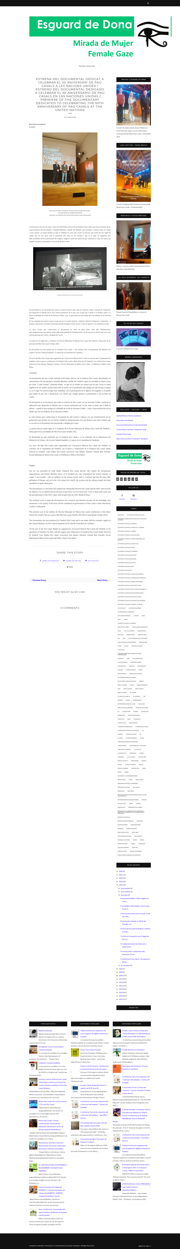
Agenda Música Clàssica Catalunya (128, 416)
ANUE (119, 631)
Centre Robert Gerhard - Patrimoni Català (131, 429)
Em (144, 696)
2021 (121, 969)
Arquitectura (142, 634)
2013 (121, 992)
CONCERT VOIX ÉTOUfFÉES (49, 1063)
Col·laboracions (137, 658)
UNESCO (133, 843)
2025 (121, 875)
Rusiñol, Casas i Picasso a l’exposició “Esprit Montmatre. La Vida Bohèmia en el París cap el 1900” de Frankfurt (136, 1034)
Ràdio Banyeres (136, 824)
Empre (128, 700)
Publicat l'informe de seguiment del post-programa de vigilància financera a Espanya (94, 1034)
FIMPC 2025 (121, 719)
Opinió (126, 772)
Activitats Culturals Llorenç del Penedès (130, 581)
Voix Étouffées (122, 851)
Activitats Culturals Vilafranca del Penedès (131, 600)
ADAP (143, 615)
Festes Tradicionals (134, 715)
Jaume (142, 738)
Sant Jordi (135, 832)
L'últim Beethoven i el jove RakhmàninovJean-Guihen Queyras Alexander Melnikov (136, 1187)
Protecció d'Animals (124, 817)
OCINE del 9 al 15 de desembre (133, 1050)
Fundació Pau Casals (123, 434)
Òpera (119, 772)
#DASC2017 (121, 515)
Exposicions (121, 715)
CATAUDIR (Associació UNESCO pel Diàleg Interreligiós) (130, 654)
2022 (121, 885)
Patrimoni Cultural (124, 787)
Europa (135, 711)
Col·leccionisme (122, 662)
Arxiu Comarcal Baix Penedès (127, 642)
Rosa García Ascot (123, 832)
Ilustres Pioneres (131, 738)
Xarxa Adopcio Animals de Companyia (129, 855)
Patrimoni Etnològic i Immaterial (128, 783)
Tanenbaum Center (124, 840)
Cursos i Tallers (131, 670)
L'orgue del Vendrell (124, 749)
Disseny (141, 681)
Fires (128, 719)
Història (120, 734)
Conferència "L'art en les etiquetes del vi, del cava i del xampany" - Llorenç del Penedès (94, 1104)
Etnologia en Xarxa (142, 707)
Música (120, 764)
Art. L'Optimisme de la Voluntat (137, 638)
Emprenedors (137, 700)
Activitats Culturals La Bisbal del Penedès (130, 574)
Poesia (131, 803)
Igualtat (120, 738)
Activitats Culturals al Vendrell (128, 551)
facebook (122, 497)
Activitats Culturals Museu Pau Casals (129, 585)
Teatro (142, 840)
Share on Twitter (73, 567)
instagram (133, 497)
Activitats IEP (121, 608)
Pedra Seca (121, 791)
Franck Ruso (122, 723)
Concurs (131, 666)
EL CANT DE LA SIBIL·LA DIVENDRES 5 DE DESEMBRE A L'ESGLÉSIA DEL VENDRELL (53, 1168)
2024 (121, 878)
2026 (121, 871)
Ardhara (120, 634)
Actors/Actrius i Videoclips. (126, 612)
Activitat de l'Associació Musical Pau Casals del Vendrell (132, 519)
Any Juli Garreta (129, 631)
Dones (132, 685)
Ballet (126, 646)
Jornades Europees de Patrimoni (128, 741)
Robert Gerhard (131, 828)
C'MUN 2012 (121, 649)
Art (119, 638)
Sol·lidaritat (138, 836)
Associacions (143, 642)
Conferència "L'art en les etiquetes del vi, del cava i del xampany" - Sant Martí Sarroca (94, 1115)
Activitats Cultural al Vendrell (127, 523)
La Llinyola (137, 749)
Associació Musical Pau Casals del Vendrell (131, 425)
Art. (124, 638)
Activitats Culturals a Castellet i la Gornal (131, 527)
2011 (121, 999)
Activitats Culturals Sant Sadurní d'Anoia (130, 593)
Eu (118, 711)
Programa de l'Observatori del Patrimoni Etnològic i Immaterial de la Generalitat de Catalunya (131, 812)
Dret (119, 688)
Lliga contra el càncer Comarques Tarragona (132, 439)
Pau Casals (136, 787)
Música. (141, 764)
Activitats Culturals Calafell (127, 562)
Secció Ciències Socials (124, 836)
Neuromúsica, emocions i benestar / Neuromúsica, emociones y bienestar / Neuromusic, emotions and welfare (52, 1146)
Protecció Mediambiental (126, 821)
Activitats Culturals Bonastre (127, 559)
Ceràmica (121, 658)
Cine (128, 658)
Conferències (141, 666)
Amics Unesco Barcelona (140, 627)
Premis (138, 803)
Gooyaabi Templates (72, 1246)
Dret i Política (139, 688)
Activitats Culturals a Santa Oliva (128, 543)
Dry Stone (133, 692)
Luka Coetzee (131, 757)
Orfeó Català (122, 779)
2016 (121, 982)
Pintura (144, 799)
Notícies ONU (135, 768)
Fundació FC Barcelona (125, 726)
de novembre (125, 892)
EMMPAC (120, 700)
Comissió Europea (136, 662)
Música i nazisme (130, 764)
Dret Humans (128, 688)
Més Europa (134, 760)
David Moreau (122, 673)
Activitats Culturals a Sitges (126, 547)
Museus (143, 760)
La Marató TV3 (122, 753)
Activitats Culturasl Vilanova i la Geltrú (130, 604)
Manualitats (142, 757)
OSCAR (130, 779)
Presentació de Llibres (135, 807)
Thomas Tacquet (123, 843)
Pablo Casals (139, 779)
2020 (121, 972)
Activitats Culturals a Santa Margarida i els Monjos (131, 539)
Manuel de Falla (123, 760)
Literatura (132, 753)
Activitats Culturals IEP (125, 570)
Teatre (135, 840)
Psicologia (140, 821)
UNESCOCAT (141, 843)
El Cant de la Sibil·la (124, 696)
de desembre (125, 888)
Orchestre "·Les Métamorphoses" (128, 776)
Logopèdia (121, 757)
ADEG (119, 619)
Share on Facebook (50, 567)
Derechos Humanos (136, 673)
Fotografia (137, 719)
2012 (121, 996)
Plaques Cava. (122, 803)
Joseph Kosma (122, 745)
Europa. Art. (144, 711)
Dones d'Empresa (142, 685)
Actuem (136, 615)
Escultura (141, 704)
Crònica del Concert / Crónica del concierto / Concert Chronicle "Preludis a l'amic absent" (136, 1090)
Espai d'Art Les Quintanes (125, 707)
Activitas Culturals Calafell (136, 515)
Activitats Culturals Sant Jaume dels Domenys (132, 589)
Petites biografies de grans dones (128, 799)
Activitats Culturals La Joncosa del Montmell (132, 577)
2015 (121, 986)
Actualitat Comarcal (124, 615)
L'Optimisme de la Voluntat (137, 745)
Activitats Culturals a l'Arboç (127, 531)
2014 (121, 989)
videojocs (135, 847)
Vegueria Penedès (123, 847)
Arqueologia (131, 634)
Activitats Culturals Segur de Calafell (129, 596)
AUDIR (119, 646)
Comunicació (122, 666)
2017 (121, 979)
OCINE (144, 768)
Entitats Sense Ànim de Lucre (126, 704)
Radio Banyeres (123, 824)
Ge (143, 730)
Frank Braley (133, 723)
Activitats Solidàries (135, 608)
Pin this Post (93, 567)
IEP (140, 734)
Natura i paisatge (123, 768)
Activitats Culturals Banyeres (127, 555)
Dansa (141, 670)
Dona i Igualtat (122, 685)
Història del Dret (131, 734)
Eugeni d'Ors (126, 711)
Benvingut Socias (137, 646)
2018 (121, 975)
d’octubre (124, 895)
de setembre (125, 965)
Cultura (120, 670)
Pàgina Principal (87, 66)
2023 (121, 881)
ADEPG (126, 619)
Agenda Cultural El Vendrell (127, 623)
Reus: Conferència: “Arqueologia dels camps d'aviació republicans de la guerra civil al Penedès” (53, 1212)
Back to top (145, 1246)
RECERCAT (120, 828)
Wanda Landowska (136, 851)
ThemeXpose (49, 1246)
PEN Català (131, 791)
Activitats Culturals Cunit (126, 566)
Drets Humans (122, 692)
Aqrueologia (142, 631)
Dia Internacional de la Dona (127, 677)
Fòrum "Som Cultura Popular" (90, 1050)
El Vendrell (136, 696)
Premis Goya (121, 807)
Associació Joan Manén (124, 420)
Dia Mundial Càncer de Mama (127, 681)
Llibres (141, 753)
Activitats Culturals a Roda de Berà (129, 535)
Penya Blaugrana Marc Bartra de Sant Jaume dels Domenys (132, 795)
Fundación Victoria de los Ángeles (128, 730)
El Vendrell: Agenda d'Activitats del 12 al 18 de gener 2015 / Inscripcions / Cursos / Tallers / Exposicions (136, 1168)
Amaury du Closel (123, 627)
